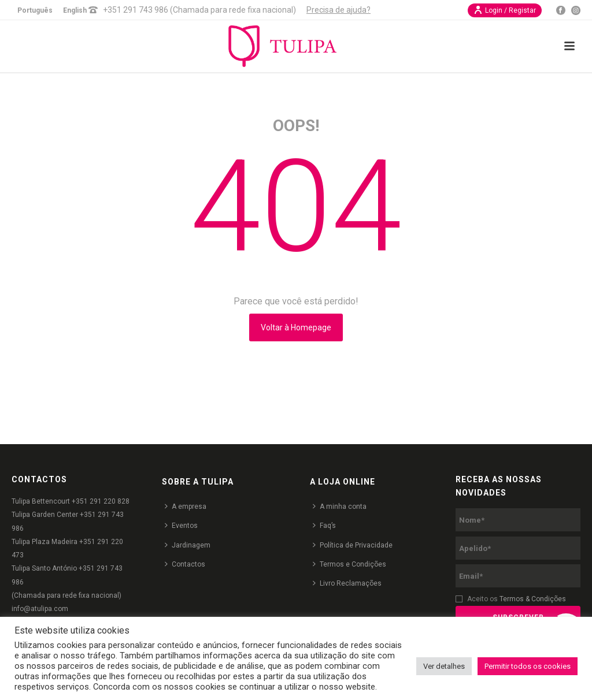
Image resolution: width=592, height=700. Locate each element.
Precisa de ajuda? (338, 9)
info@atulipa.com (40, 609)
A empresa (185, 506)
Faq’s (324, 525)
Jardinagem (187, 545)
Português (35, 10)
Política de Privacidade (353, 545)
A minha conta (340, 506)
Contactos (185, 564)
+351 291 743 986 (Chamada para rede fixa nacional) (199, 9)
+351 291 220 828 (101, 501)
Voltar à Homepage (296, 327)
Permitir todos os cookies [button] (527, 666)
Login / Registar (504, 9)
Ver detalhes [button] (444, 666)
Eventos (181, 525)
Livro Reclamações (347, 583)
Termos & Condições (533, 599)
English (75, 10)
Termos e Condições (349, 564)
